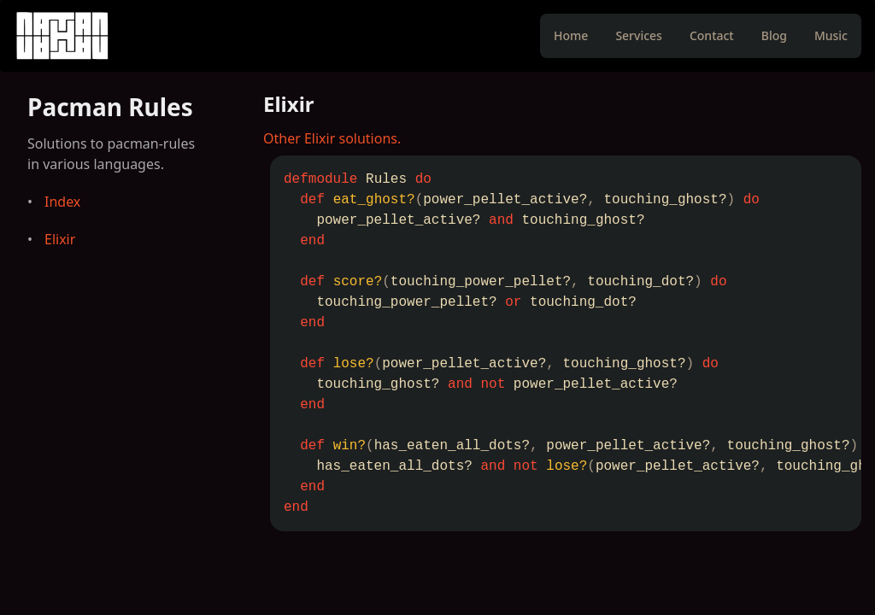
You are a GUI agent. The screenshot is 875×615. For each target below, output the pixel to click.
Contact (712, 35)
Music (831, 35)
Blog (774, 35)
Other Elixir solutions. (332, 138)
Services (638, 35)
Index (62, 201)
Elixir (59, 239)
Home (571, 35)
